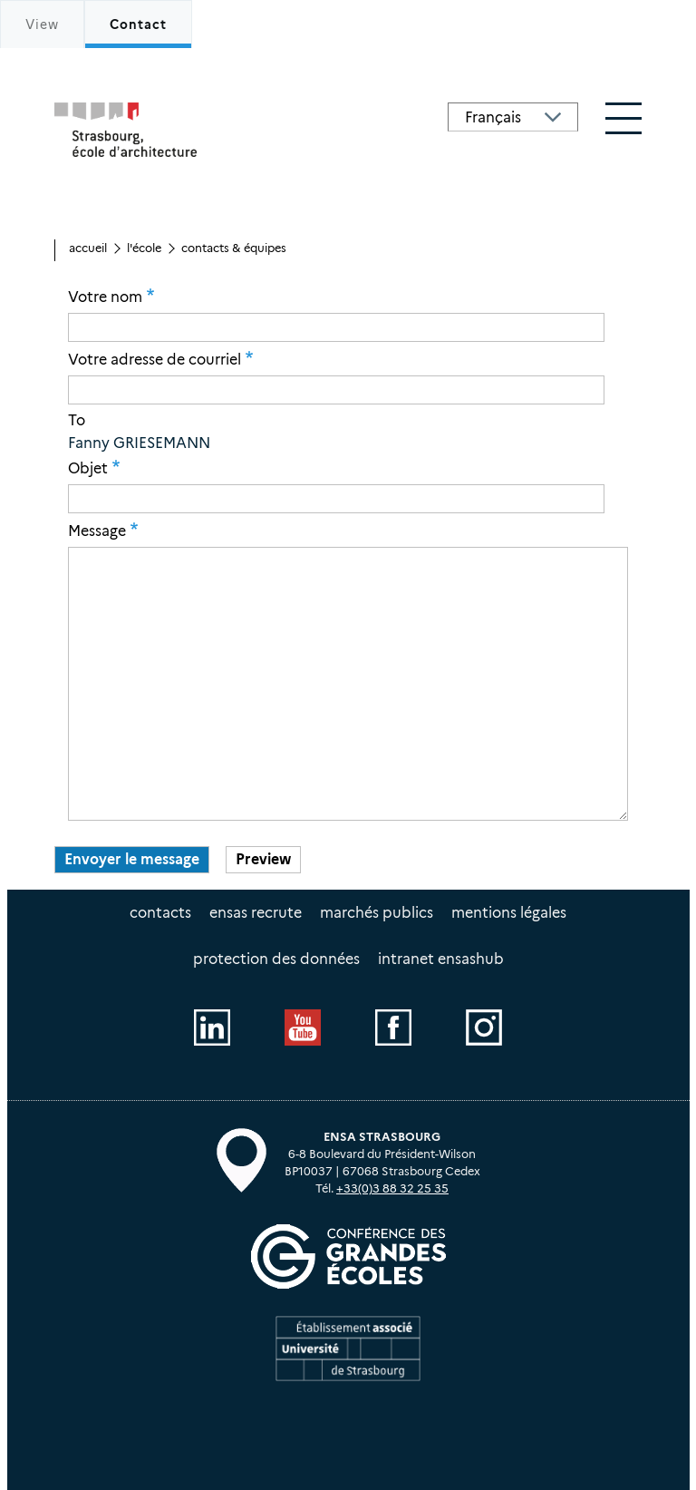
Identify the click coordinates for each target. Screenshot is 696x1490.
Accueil (88, 248)
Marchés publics (376, 912)
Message (97, 530)
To (76, 421)
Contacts (160, 912)
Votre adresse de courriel (154, 359)
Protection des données (276, 959)
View (42, 24)
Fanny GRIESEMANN (139, 443)
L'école (144, 248)
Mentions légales (508, 912)
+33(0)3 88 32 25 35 (392, 1188)
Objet (88, 468)
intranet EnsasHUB (441, 959)
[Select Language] (513, 116)
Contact (138, 24)
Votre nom (105, 296)
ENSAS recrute (255, 912)
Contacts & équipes (233, 248)
